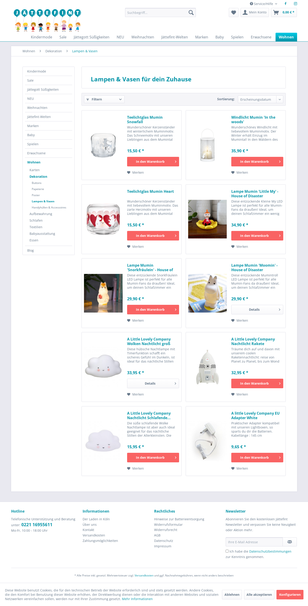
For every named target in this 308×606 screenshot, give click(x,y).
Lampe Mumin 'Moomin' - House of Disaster (254, 267)
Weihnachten (37, 107)
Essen (34, 240)
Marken (33, 126)
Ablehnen (231, 594)
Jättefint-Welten (39, 117)
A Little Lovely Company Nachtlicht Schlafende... (149, 415)
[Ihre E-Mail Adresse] (254, 541)
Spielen (33, 144)
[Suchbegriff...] (160, 12)
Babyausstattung (42, 233)
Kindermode (36, 71)
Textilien (36, 227)
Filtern (94, 99)
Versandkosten (94, 535)
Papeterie (38, 189)
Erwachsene (36, 153)
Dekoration (38, 176)
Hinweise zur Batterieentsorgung (179, 519)
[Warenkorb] (284, 12)
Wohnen (33, 162)
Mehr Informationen (137, 599)
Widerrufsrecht (165, 530)
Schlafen (36, 220)
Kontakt (88, 530)
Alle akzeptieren (259, 594)
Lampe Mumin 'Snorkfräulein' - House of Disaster (150, 267)
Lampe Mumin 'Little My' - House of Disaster (254, 193)
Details (264, 309)
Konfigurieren (290, 594)
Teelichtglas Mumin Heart (150, 191)
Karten (35, 170)
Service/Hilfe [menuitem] (262, 4)
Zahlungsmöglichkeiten (100, 540)
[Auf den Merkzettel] (135, 172)
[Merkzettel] (234, 12)
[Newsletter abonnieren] (290, 541)
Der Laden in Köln (96, 519)
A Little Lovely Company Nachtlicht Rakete (253, 341)
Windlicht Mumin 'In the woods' (253, 119)
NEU (30, 98)
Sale (30, 80)
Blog (30, 250)
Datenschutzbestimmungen (270, 551)
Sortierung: (226, 99)
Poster (36, 195)
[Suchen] (191, 12)
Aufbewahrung (41, 214)
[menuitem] (160, 14)
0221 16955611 (36, 525)
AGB (157, 535)
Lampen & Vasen (43, 201)
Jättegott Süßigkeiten (43, 89)
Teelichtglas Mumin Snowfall (145, 119)
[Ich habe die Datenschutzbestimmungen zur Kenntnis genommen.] (227, 551)
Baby (31, 135)
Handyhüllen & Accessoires (49, 207)
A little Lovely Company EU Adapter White (255, 415)
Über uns (90, 524)
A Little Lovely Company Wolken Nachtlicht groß (149, 341)
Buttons (37, 183)
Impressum (162, 546)
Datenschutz (163, 540)
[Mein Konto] (255, 12)
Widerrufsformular (168, 524)
